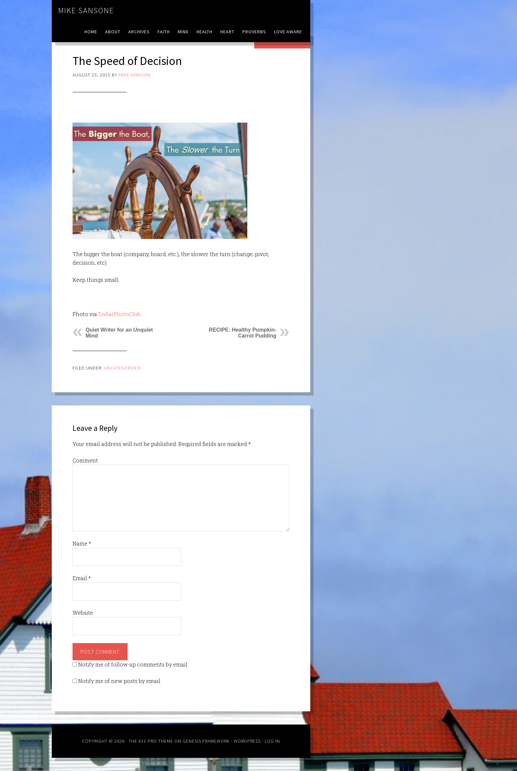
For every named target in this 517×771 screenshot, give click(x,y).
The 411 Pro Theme (151, 741)
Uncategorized (122, 368)
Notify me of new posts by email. (119, 680)
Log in (272, 741)
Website (83, 612)
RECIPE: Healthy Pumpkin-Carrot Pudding (242, 333)
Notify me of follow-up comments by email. (133, 664)
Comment (85, 460)
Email (82, 578)
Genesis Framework (206, 741)
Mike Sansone (86, 10)
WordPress (247, 741)
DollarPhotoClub (119, 314)
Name (82, 543)
